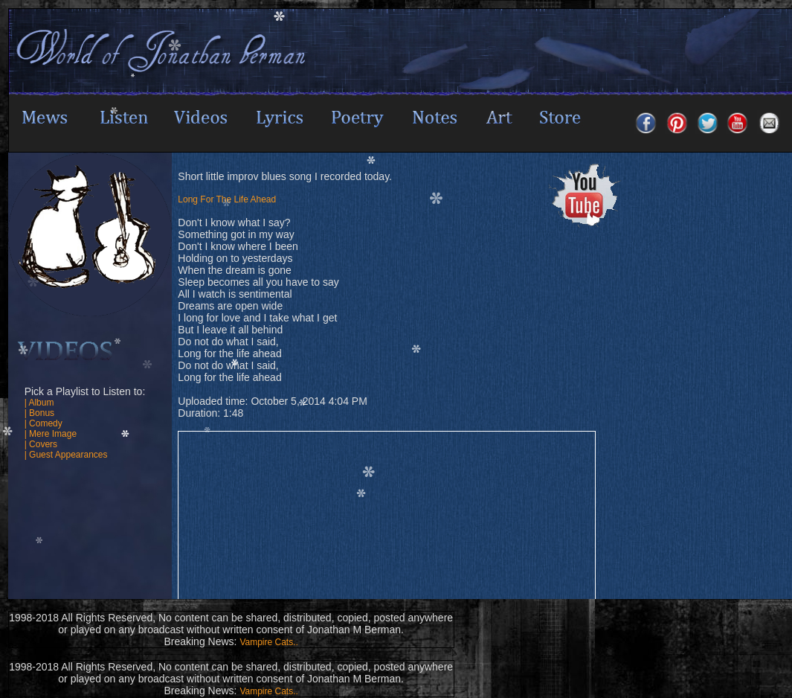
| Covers (41, 444)
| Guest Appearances (66, 454)
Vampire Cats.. (268, 642)
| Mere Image (51, 434)
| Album (39, 402)
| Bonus (39, 413)
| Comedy (43, 423)
